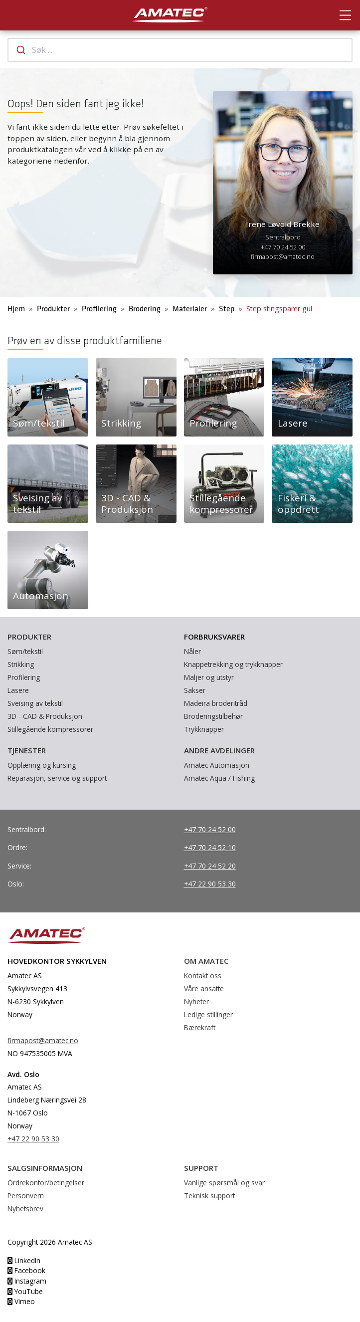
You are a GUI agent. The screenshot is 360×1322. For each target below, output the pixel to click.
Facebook (26, 1270)
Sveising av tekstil (35, 703)
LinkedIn (23, 1260)
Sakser (194, 690)
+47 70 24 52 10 (210, 847)
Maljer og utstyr (209, 677)
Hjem (16, 309)
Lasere (18, 690)
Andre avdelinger (219, 750)
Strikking (20, 664)
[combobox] (180, 50)
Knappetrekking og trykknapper (233, 664)
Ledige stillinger (208, 1014)
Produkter (53, 309)
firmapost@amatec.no (283, 256)
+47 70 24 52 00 (283, 246)
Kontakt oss (202, 975)
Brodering (145, 309)
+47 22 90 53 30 (210, 883)
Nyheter (196, 1001)
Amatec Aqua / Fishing (219, 778)
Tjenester (26, 750)
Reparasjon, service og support (57, 778)
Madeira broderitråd (215, 703)
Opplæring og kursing (41, 765)
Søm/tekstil (25, 651)
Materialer (190, 309)
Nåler (192, 651)
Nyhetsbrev (25, 1208)
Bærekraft (199, 1027)
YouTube (25, 1291)
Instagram (26, 1281)
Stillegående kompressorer (50, 729)
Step (226, 309)
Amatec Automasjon (216, 765)
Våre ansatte (204, 988)
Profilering (99, 309)
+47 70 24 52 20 (210, 866)
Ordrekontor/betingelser (45, 1182)
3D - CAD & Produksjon (44, 716)
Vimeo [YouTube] (21, 1301)
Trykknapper (204, 729)
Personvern (25, 1195)
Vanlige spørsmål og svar (224, 1182)
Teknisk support (209, 1195)
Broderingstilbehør (213, 716)
